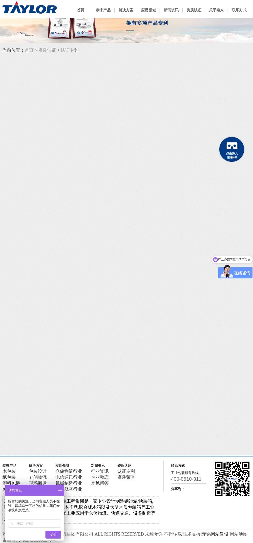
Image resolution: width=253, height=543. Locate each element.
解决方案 (126, 10)
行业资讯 (100, 471)
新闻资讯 (171, 10)
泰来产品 (103, 10)
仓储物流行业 (68, 471)
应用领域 (148, 10)
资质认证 (194, 10)
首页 (80, 10)
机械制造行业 (68, 483)
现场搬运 (38, 483)
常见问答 (100, 483)
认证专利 (70, 50)
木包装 (9, 471)
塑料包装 (11, 483)
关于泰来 (216, 10)
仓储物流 (38, 477)
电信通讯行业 (68, 477)
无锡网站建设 (215, 534)
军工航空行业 (68, 489)
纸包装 (9, 477)
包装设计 (38, 471)
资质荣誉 (126, 477)
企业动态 (100, 477)
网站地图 (239, 534)
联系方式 (239, 10)
